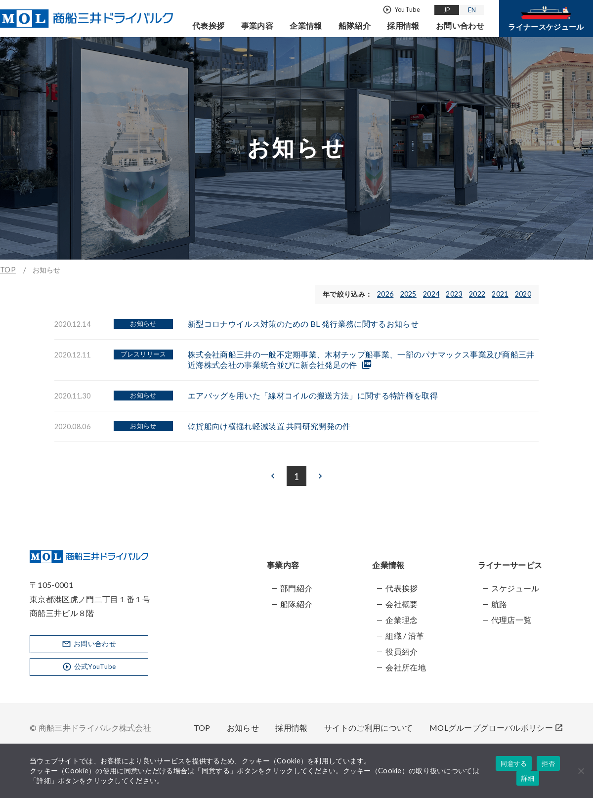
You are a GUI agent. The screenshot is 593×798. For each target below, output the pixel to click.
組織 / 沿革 (404, 635)
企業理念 (401, 619)
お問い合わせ (460, 25)
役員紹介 (401, 651)
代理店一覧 (511, 619)
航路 (499, 604)
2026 (385, 294)
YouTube (401, 9)
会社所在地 (405, 667)
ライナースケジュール (546, 18)
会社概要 (401, 604)
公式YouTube (89, 667)
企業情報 (306, 25)
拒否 (548, 763)
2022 (477, 294)
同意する (514, 763)
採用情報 (403, 25)
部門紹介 (296, 588)
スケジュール (515, 588)
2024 (431, 294)
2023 (454, 294)
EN (471, 9)
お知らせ (243, 727)
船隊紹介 (355, 25)
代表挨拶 (208, 25)
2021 (500, 294)
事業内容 (257, 25)
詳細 (528, 778)
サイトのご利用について (368, 727)
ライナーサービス (510, 565)
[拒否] (581, 771)
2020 (523, 294)
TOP (8, 270)
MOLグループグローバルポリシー (496, 727)
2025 (408, 294)
